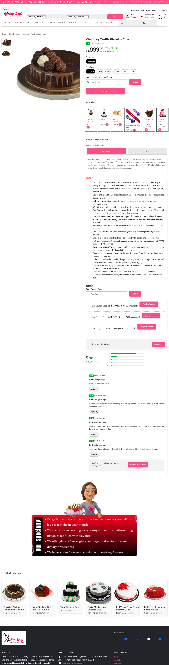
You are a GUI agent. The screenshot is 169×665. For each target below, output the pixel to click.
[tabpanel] (126, 163)
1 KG (99, 71)
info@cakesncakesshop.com (72, 663)
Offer (154, 10)
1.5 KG (108, 71)
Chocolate (91, 61)
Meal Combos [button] (56, 23)
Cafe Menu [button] (39, 23)
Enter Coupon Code (94, 289)
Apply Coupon (149, 304)
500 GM (90, 71)
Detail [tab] (147, 151)
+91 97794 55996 (137, 10)
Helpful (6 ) (94, 434)
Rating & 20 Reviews (95, 43)
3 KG (134, 71)
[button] (130, 16)
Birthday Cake (14, 34)
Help (148, 10)
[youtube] (126, 639)
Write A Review (138, 464)
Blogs (116, 657)
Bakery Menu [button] (21, 23)
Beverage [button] (85, 23)
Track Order (163, 10)
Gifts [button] (71, 23)
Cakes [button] (6, 23)
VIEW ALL (158, 344)
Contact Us (118, 663)
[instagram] (159, 639)
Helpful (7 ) (94, 389)
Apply (135, 294)
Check (135, 82)
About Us (117, 660)
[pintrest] (137, 639)
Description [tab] (106, 151)
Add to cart (105, 91)
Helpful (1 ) (94, 412)
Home (4, 34)
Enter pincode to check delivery (99, 77)
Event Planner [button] (103, 23)
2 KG (116, 71)
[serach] (115, 16)
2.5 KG (125, 71)
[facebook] (115, 639)
